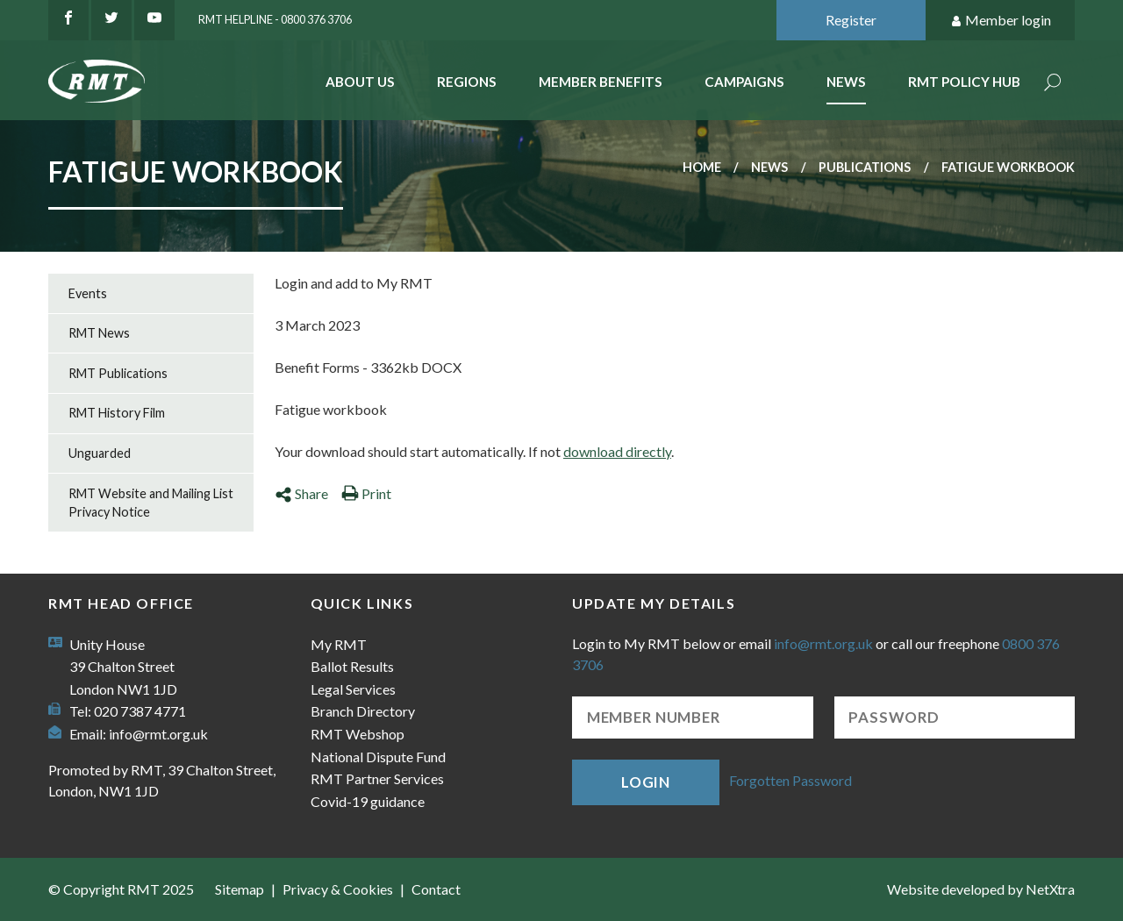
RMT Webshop (357, 733)
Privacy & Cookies (338, 889)
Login (645, 782)
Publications (865, 167)
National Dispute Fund (378, 756)
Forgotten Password (790, 780)
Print (366, 493)
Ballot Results (352, 666)
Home (702, 167)
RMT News (99, 332)
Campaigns (744, 81)
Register (851, 19)
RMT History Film (116, 412)
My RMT (339, 644)
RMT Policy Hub (964, 81)
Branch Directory (363, 711)
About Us (360, 81)
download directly (617, 451)
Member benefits (600, 81)
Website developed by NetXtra (981, 889)
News (846, 81)
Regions (467, 81)
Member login (1000, 20)
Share (301, 493)
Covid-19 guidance (368, 801)
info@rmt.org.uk (158, 733)
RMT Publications (118, 373)
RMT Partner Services (377, 778)
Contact (436, 889)
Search (1053, 84)
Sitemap (239, 889)
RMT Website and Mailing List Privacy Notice (150, 503)
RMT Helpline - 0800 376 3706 (275, 19)
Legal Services (353, 689)
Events (87, 293)
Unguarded (99, 453)
